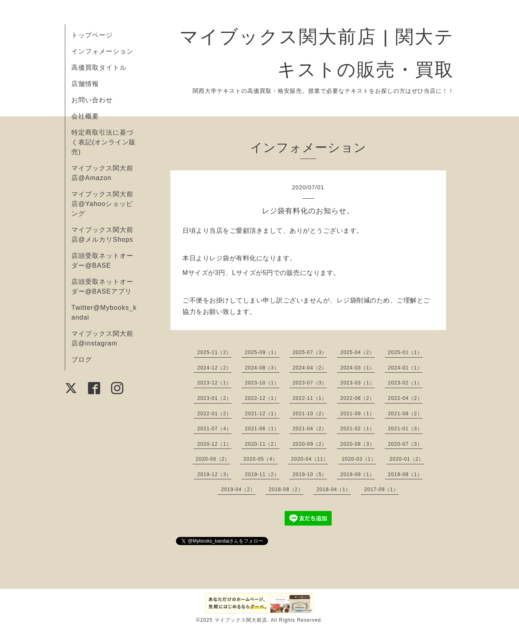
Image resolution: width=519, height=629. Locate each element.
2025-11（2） (214, 352)
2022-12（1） (262, 398)
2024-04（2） (310, 368)
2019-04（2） (238, 489)
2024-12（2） (214, 368)
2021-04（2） (310, 428)
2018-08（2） (286, 489)
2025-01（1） (405, 352)
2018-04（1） (333, 489)
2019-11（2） (262, 474)
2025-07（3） (310, 352)
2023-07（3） (310, 383)
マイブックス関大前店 (240, 620)
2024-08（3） (262, 368)
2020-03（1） (359, 459)
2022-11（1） (310, 398)
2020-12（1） (214, 444)
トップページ (92, 35)
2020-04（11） (309, 459)
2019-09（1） (357, 474)
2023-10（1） (262, 383)
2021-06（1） (262, 428)
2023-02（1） (405, 383)
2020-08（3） (357, 444)
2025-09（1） (262, 352)
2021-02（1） (357, 428)
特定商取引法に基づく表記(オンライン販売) (103, 142)
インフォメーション (102, 51)
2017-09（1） (381, 489)
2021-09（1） (357, 413)
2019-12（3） (214, 474)
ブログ (81, 359)
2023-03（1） (357, 383)
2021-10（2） (310, 413)
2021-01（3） (405, 428)
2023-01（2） (214, 398)
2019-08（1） (405, 474)
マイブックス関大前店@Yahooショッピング (102, 204)
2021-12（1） (262, 413)
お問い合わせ (92, 100)
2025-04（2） (357, 352)
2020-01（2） (407, 459)
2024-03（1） (357, 368)
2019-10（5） (310, 474)
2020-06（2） (213, 459)
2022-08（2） (357, 398)
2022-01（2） (214, 413)
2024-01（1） (405, 368)
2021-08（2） (405, 413)
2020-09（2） (310, 444)
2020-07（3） (405, 444)
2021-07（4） (214, 428)
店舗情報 (85, 83)
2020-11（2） (262, 444)
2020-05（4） (260, 459)
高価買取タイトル (99, 67)
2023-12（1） (214, 383)
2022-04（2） (405, 398)
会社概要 (85, 116)
